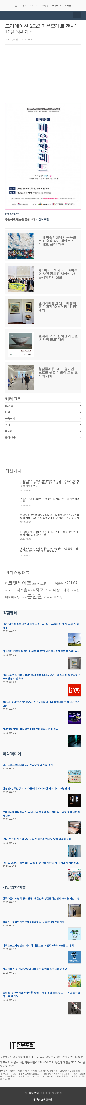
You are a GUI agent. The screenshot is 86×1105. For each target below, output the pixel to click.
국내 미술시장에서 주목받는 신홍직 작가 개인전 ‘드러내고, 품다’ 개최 (57, 241)
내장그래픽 (61, 590)
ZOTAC (71, 583)
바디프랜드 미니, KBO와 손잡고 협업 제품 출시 (28, 764)
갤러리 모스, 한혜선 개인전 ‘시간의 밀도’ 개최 (58, 338)
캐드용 (58, 597)
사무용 (23, 597)
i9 (38, 583)
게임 (7, 412)
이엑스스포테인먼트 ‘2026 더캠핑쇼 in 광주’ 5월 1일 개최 (33, 922)
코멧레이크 (19, 583)
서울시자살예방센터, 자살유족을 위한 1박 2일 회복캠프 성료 (49, 500)
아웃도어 (10, 418)
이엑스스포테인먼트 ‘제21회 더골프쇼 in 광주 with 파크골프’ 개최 (38, 945)
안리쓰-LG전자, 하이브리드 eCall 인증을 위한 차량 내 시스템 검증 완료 (41, 862)
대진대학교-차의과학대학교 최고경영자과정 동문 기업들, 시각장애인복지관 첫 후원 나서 (49, 550)
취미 (7, 424)
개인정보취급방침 (43, 1099)
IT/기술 (9, 405)
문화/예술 (10, 437)
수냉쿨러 (58, 583)
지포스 (41, 589)
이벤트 (23, 5)
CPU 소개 (34, 5)
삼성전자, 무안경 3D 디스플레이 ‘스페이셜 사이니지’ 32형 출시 (36, 788)
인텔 (34, 583)
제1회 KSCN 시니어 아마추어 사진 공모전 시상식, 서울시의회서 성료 (57, 274)
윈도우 (31, 590)
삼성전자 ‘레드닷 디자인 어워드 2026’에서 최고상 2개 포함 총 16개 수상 (41, 651)
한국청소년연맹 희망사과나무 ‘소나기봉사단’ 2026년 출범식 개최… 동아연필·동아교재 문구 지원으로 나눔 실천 (49, 516)
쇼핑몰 (68, 5)
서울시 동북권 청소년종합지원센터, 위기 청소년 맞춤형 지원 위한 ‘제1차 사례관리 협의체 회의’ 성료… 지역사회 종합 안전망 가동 (49, 483)
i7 (6, 583)
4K (51, 597)
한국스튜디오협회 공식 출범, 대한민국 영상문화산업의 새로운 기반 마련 (41, 898)
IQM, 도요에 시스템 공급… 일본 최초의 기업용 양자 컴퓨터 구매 (37, 839)
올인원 (34, 596)
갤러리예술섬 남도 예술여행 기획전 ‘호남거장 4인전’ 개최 (57, 306)
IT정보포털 (42, 219)
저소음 (21, 589)
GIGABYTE (10, 590)
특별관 (45, 5)
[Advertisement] (45, 73)
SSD (51, 590)
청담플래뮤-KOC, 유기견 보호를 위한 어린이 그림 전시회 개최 (58, 372)
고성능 (46, 597)
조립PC (46, 582)
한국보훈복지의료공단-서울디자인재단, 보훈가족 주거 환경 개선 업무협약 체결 (49, 533)
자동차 (8, 431)
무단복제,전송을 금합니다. (20, 219)
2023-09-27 (12, 214)
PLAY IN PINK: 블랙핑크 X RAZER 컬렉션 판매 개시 (31, 729)
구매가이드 (56, 5)
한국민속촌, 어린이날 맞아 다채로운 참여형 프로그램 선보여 (35, 969)
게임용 (73, 590)
